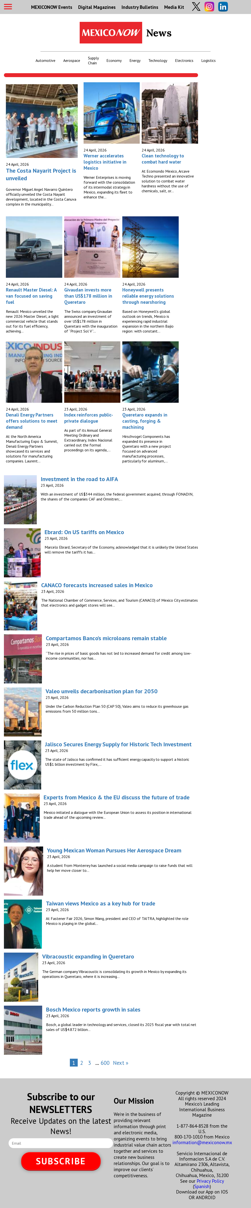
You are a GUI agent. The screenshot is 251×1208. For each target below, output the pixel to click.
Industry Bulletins (140, 7)
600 (105, 1062)
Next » (120, 1062)
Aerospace (71, 60)
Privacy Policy (210, 1181)
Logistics (208, 60)
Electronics (184, 60)
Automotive (45, 60)
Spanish (202, 1186)
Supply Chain (93, 60)
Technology (157, 60)
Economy (114, 60)
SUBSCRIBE (61, 1161)
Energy (134, 60)
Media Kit (174, 7)
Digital (97, 7)
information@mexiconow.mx (202, 1142)
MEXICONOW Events (51, 7)
